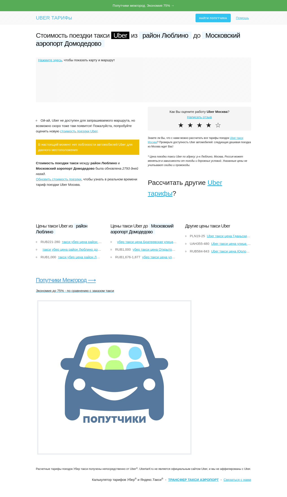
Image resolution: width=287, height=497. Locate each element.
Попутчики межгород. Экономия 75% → (143, 5)
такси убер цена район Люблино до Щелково (77, 249)
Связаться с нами (237, 480)
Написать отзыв (199, 117)
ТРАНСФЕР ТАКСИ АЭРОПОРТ (193, 480)
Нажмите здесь (50, 60)
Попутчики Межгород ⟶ (66, 280)
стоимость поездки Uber (79, 131)
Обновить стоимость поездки (58, 179)
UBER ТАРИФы (54, 18)
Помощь (242, 18)
